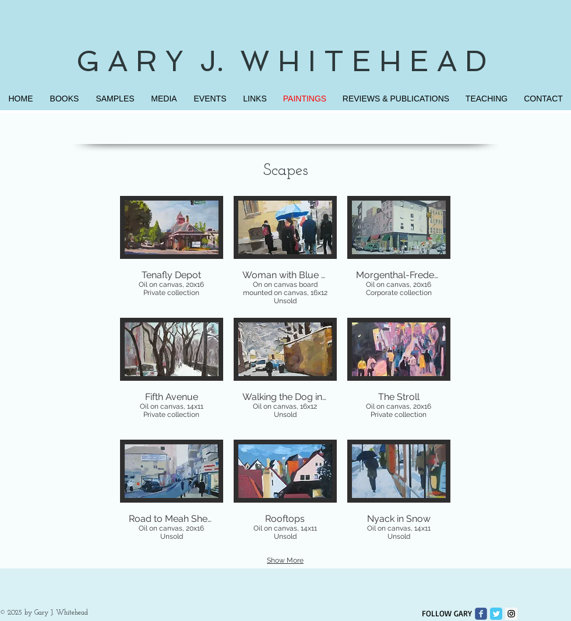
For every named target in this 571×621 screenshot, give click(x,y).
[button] (171, 251)
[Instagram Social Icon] (511, 614)
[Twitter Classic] (496, 614)
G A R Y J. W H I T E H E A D (285, 61)
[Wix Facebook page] (481, 614)
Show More (285, 560)
